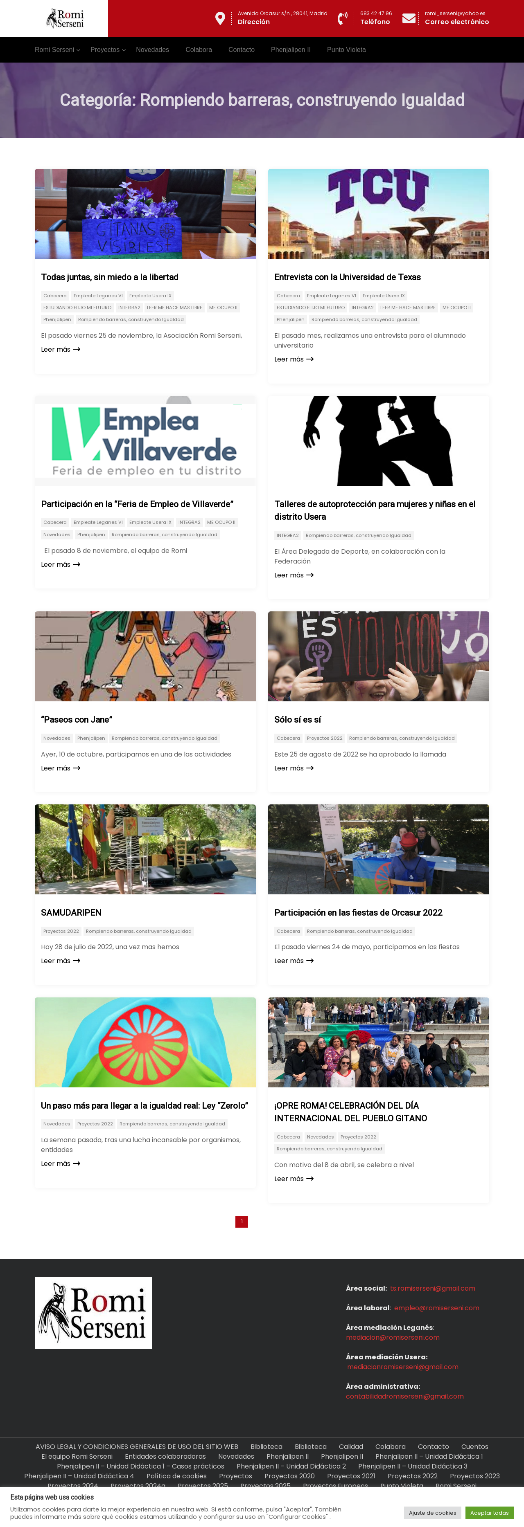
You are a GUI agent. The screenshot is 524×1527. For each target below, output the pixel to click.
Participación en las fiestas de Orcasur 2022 (358, 913)
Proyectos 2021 (351, 1476)
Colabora (198, 49)
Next (274, 1221)
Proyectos (105, 49)
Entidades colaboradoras (165, 1456)
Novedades (152, 49)
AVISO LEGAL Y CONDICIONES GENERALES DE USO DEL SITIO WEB (137, 1446)
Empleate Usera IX (150, 295)
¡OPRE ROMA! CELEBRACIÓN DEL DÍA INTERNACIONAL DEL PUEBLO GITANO (350, 1112)
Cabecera (55, 295)
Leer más (61, 349)
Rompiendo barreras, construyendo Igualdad (131, 319)
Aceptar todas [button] (489, 1513)
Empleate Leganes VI (98, 295)
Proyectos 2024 (72, 1486)
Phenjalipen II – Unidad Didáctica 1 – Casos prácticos (140, 1466)
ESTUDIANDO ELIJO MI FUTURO (77, 307)
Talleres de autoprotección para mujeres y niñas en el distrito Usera (375, 510)
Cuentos (474, 1446)
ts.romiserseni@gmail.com (432, 1288)
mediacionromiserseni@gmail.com (402, 1367)
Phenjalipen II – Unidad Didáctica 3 (413, 1466)
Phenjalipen (57, 319)
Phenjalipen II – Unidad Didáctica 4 (79, 1476)
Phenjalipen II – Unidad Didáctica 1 (429, 1456)
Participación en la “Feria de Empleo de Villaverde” (137, 504)
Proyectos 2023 (475, 1476)
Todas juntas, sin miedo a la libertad (109, 277)
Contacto (241, 49)
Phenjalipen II (291, 49)
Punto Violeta (346, 49)
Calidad (351, 1446)
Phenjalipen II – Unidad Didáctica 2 (291, 1466)
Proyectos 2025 (203, 1486)
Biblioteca (266, 1446)
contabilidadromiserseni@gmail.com (405, 1396)
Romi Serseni (54, 49)
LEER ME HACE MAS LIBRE (174, 307)
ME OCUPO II (223, 307)
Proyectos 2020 (289, 1476)
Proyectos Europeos (335, 1486)
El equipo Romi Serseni (77, 1456)
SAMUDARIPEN (71, 913)
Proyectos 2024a (138, 1486)
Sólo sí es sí (297, 720)
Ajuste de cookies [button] (432, 1513)
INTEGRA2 (129, 307)
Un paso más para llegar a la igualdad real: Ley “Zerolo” (144, 1106)
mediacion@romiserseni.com (393, 1337)
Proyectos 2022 (325, 738)
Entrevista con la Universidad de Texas (347, 277)
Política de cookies (177, 1476)
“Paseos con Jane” (76, 720)
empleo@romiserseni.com (436, 1308)
